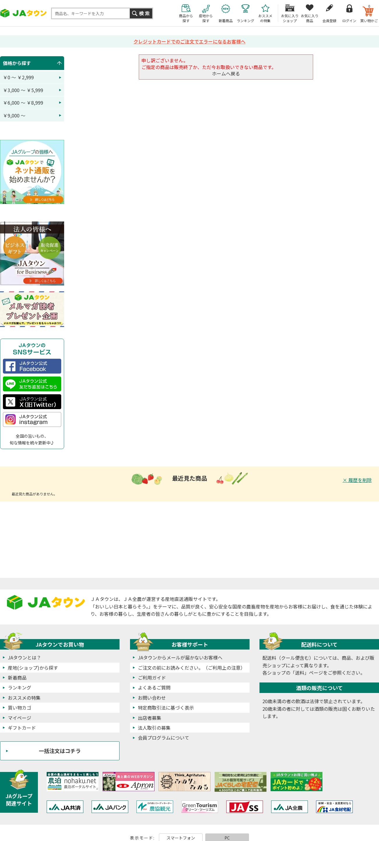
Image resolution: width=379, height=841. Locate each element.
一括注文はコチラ (60, 750)
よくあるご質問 (154, 687)
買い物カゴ (19, 707)
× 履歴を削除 (357, 479)
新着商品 (17, 677)
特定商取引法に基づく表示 (166, 707)
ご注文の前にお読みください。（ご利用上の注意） (191, 667)
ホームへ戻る (226, 73)
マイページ (19, 717)
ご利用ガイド (152, 677)
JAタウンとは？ (24, 657)
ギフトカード (22, 727)
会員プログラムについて (163, 737)
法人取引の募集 (154, 727)
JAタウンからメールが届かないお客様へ (180, 657)
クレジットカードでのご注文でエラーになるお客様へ (189, 41)
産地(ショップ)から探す (33, 667)
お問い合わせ (152, 697)
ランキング (19, 687)
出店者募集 (149, 717)
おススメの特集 (24, 697)
